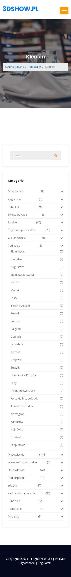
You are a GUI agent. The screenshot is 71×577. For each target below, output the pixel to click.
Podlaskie (35, 67)
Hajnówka (37, 429)
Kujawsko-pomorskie (35, 230)
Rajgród (37, 329)
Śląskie (35, 222)
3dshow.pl (21, 8)
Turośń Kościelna (37, 406)
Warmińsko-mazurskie (35, 462)
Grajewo (37, 360)
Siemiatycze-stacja (37, 275)
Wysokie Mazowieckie (37, 398)
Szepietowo (37, 445)
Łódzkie (35, 485)
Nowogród (37, 414)
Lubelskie (35, 501)
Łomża (37, 282)
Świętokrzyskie (35, 215)
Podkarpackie (35, 478)
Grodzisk (37, 437)
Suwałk (37, 367)
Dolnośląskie (35, 470)
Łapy (37, 383)
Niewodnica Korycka (37, 375)
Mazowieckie (35, 454)
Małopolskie (35, 191)
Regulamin (45, 563)
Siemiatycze (37, 251)
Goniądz (37, 337)
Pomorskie (35, 509)
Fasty (37, 298)
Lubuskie (35, 207)
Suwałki (37, 313)
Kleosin (37, 352)
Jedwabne (37, 344)
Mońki (37, 290)
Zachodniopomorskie (35, 493)
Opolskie (35, 516)
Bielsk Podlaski (37, 306)
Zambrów (37, 422)
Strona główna (14, 67)
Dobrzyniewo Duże (37, 391)
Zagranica (35, 199)
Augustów (37, 267)
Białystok (37, 259)
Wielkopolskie (35, 238)
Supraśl (37, 321)
